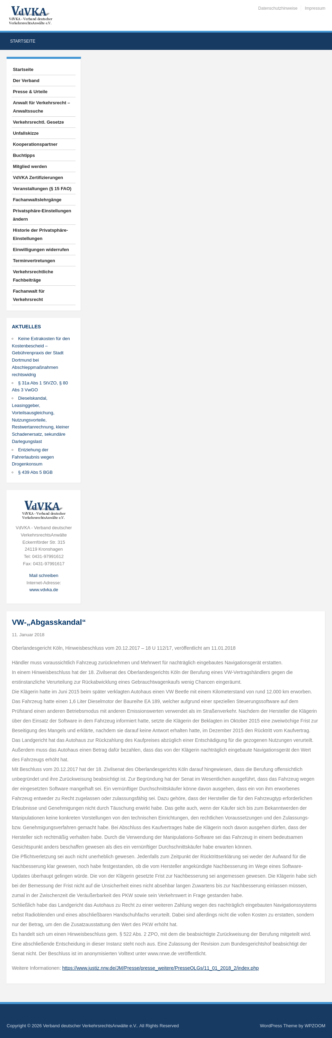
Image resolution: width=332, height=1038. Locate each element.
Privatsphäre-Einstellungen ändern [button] (42, 215)
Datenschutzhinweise (277, 8)
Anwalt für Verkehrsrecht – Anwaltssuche (41, 107)
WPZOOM (315, 1025)
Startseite (22, 41)
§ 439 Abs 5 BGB (35, 472)
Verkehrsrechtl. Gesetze (38, 122)
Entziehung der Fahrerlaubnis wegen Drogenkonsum (33, 457)
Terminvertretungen (34, 260)
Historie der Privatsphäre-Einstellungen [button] (40, 234)
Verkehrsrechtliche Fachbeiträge (33, 276)
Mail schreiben (43, 575)
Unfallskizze (25, 133)
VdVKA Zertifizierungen (38, 177)
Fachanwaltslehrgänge (37, 199)
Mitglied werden (30, 166)
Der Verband (26, 80)
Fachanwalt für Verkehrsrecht (29, 295)
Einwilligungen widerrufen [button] (41, 249)
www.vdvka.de (43, 589)
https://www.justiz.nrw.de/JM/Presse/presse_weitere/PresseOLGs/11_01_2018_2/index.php (160, 968)
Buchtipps (24, 155)
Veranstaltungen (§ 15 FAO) (42, 188)
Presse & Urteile (30, 91)
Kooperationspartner (35, 144)
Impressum (315, 8)
